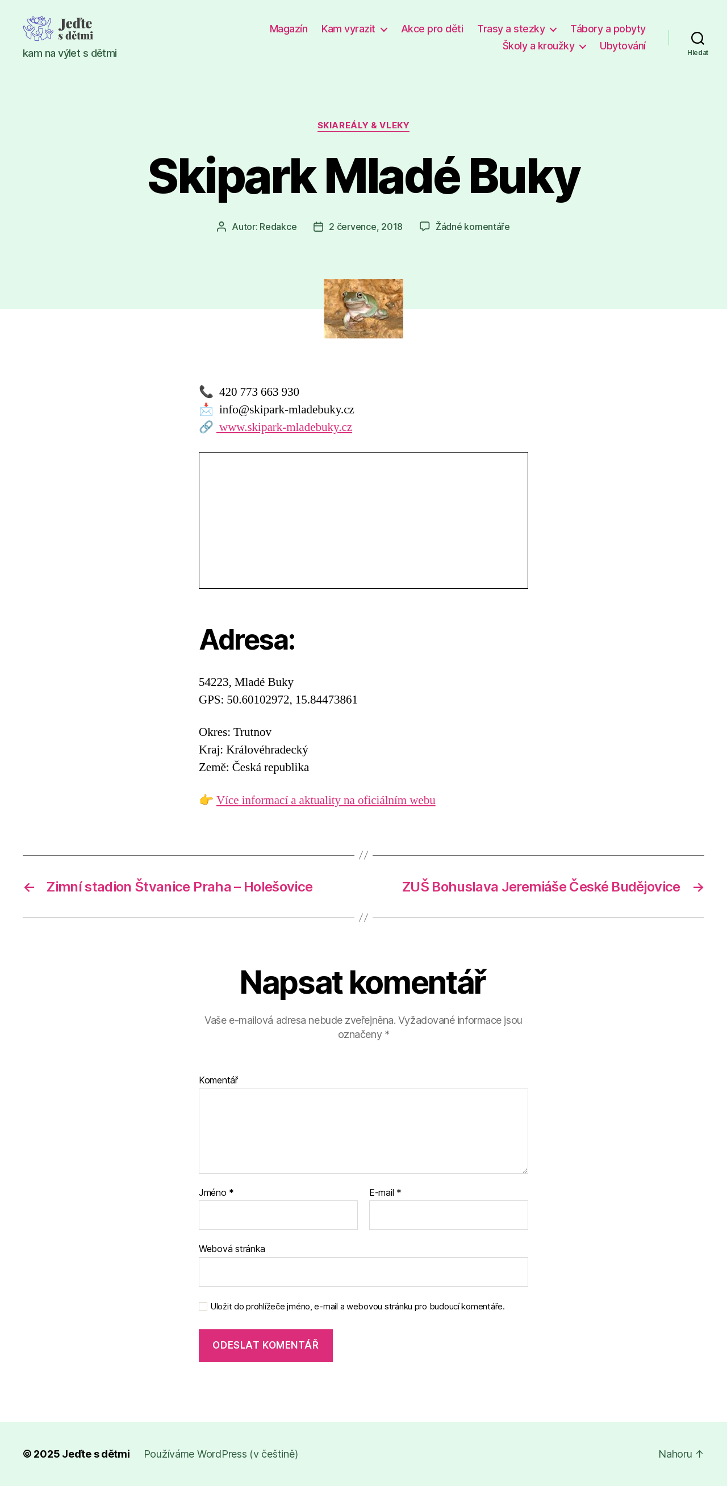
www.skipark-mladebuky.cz (284, 427)
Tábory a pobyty (608, 29)
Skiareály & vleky (363, 125)
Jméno (216, 1193)
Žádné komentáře (473, 226)
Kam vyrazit (348, 29)
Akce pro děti (432, 29)
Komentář (218, 1080)
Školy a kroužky (539, 46)
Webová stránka (232, 1248)
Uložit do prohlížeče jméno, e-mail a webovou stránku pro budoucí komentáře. (357, 1306)
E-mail (385, 1193)
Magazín (289, 29)
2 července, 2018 (366, 226)
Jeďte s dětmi (96, 1454)
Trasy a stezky (511, 29)
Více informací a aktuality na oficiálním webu (326, 800)
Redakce (278, 226)
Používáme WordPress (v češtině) (221, 1454)
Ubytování (623, 46)
